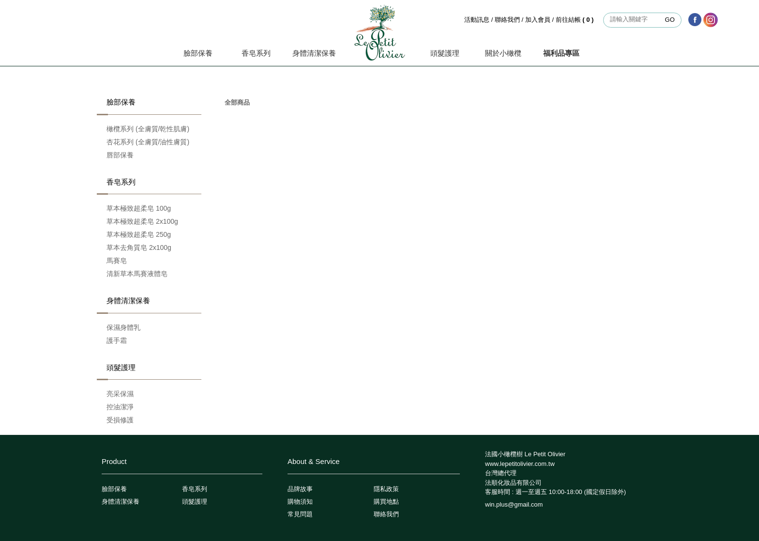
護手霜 (116, 340)
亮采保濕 (120, 394)
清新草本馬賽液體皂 (136, 274)
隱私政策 (386, 489)
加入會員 (537, 19)
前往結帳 (575, 19)
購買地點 (386, 501)
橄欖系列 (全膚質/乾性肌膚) (147, 129)
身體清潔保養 (314, 53)
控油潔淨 (120, 407)
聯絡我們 (507, 19)
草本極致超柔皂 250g (138, 234)
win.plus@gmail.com (514, 504)
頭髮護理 (444, 53)
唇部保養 (120, 155)
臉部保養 (198, 53)
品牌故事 (300, 489)
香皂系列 (256, 53)
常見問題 (300, 514)
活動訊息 (476, 19)
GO (670, 19)
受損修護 (120, 420)
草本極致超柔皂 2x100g (142, 221)
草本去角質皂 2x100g (138, 247)
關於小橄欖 (503, 53)
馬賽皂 (116, 260)
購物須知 (300, 501)
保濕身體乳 (123, 327)
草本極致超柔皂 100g (138, 208)
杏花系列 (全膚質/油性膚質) (147, 142)
